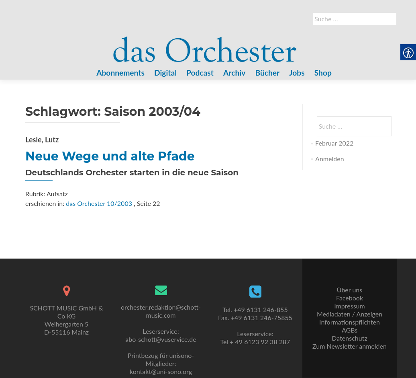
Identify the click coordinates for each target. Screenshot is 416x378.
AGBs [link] (349, 330)
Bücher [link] (267, 72)
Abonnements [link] (120, 72)
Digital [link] (165, 72)
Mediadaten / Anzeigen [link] (349, 314)
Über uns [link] (349, 290)
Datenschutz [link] (349, 338)
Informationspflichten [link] (349, 322)
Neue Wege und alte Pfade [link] (110, 156)
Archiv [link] (234, 72)
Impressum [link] (349, 306)
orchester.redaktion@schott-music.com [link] (161, 311)
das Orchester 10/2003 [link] (99, 203)
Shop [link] (323, 72)
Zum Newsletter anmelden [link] (349, 346)
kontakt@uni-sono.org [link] (161, 371)
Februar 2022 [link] (334, 143)
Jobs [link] (296, 72)
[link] (205, 44)
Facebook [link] (349, 298)
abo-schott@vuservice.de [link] (160, 339)
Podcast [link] (200, 72)
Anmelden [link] (329, 158)
